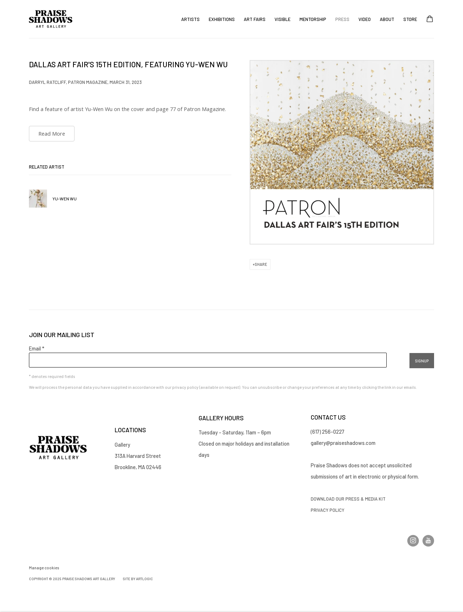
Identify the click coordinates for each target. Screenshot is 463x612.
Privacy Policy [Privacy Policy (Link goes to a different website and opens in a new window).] (328, 510)
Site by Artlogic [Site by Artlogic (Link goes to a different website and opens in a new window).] (138, 579)
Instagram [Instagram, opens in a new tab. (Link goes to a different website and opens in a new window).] (413, 541)
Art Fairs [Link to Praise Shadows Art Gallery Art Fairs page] (255, 19)
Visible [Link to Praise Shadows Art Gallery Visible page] (282, 19)
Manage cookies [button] (44, 567)
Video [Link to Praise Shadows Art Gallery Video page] (364, 19)
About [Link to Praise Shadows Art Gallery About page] (387, 19)
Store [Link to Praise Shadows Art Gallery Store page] (410, 19)
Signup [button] (422, 360)
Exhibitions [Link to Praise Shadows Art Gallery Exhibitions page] (222, 19)
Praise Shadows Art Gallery (50, 19)
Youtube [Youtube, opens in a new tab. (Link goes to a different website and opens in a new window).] (428, 541)
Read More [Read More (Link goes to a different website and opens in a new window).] (51, 133)
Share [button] (261, 264)
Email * (36, 348)
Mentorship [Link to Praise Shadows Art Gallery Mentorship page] (313, 19)
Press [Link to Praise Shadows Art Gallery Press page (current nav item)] (342, 19)
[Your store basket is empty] (429, 19)
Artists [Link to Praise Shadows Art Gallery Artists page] (190, 19)
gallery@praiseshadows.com (343, 442)
